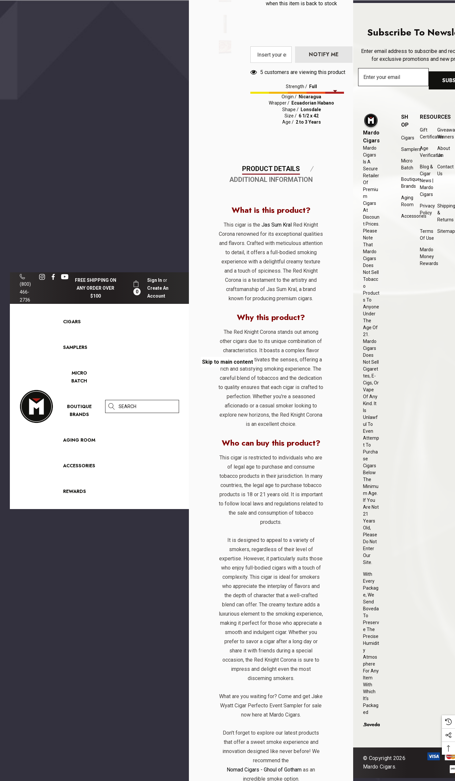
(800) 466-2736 (25, 288)
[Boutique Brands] (79, 412)
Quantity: (289, 47)
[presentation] (329, 137)
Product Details (271, 313)
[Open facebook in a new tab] (53, 276)
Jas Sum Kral (275, 369)
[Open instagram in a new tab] (43, 276)
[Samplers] (75, 349)
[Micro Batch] (79, 377)
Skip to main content (227, 362)
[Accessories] (79, 467)
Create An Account (158, 292)
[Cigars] (72, 323)
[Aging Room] (79, 442)
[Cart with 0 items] (136, 288)
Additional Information (271, 324)
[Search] (111, 406)
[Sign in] (154, 280)
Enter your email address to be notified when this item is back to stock (301, 98)
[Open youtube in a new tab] (65, 276)
